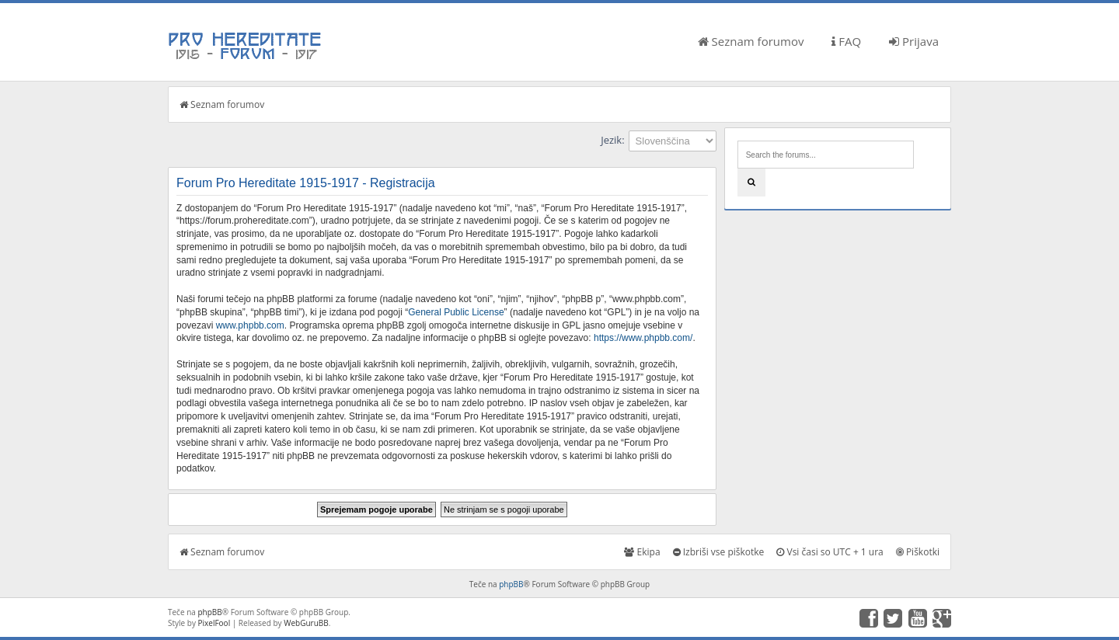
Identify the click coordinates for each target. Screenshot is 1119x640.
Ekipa (642, 551)
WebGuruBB (306, 622)
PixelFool (214, 622)
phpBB (511, 584)
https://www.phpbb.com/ (643, 337)
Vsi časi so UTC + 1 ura (829, 551)
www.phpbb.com (250, 325)
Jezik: (612, 140)
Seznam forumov (751, 41)
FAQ (846, 41)
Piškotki (917, 551)
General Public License (456, 312)
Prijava (914, 41)
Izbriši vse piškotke (719, 551)
